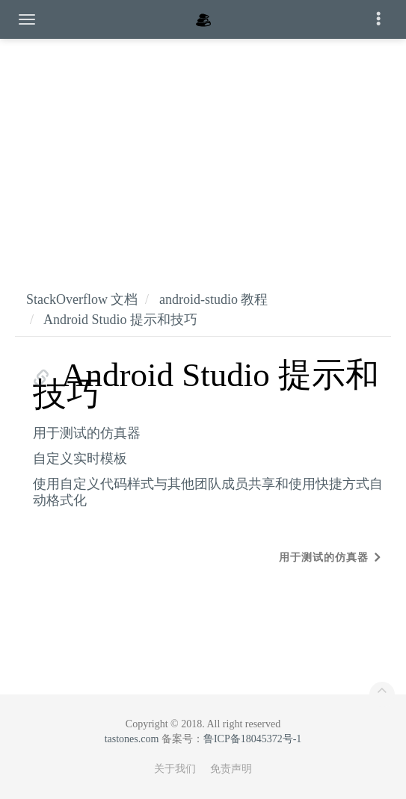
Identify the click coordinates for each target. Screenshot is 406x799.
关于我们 (175, 768)
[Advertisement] (203, 149)
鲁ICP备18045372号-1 (252, 738)
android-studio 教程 (213, 299)
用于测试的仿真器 (87, 433)
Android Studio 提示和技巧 (120, 319)
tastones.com (132, 738)
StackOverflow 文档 (82, 299)
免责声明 (231, 768)
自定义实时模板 (80, 458)
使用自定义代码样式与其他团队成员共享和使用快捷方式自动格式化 (208, 492)
